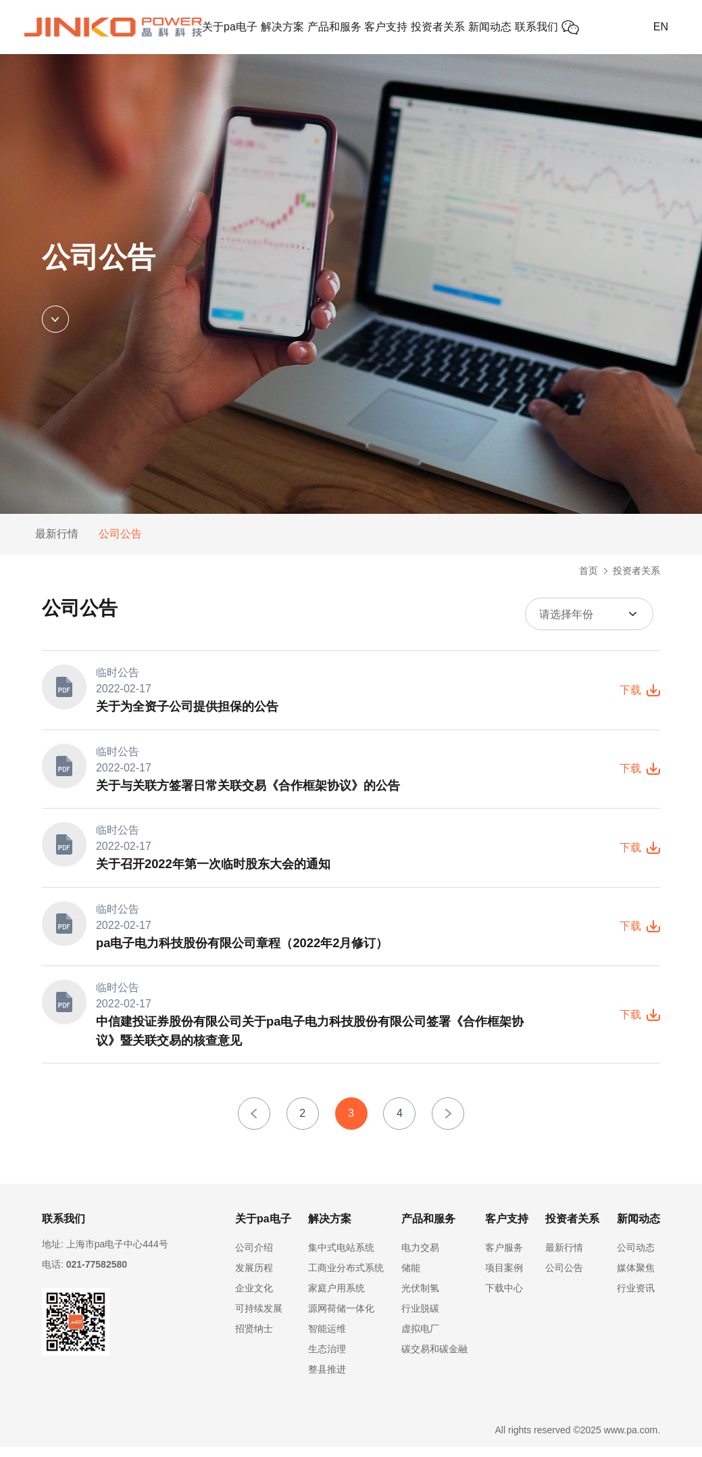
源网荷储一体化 (341, 1318)
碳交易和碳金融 (434, 1359)
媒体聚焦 (636, 1277)
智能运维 (327, 1338)
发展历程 (254, 1277)
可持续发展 (258, 1318)
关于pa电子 (229, 26)
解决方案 (282, 26)
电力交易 (420, 1257)
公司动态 (636, 1257)
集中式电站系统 (341, 1257)
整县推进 (327, 1379)
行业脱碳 (420, 1318)
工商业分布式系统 (346, 1277)
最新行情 (56, 534)
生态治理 (327, 1359)
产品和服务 (334, 26)
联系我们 (536, 26)
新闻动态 (489, 26)
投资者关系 (438, 26)
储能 (410, 1277)
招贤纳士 (254, 1338)
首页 (588, 570)
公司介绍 (254, 1257)
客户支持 (385, 26)
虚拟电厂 (420, 1338)
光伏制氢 (420, 1298)
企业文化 (254, 1298)
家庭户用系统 (336, 1298)
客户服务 (504, 1257)
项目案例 (504, 1277)
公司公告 (120, 534)
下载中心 (504, 1298)
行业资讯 (636, 1298)
